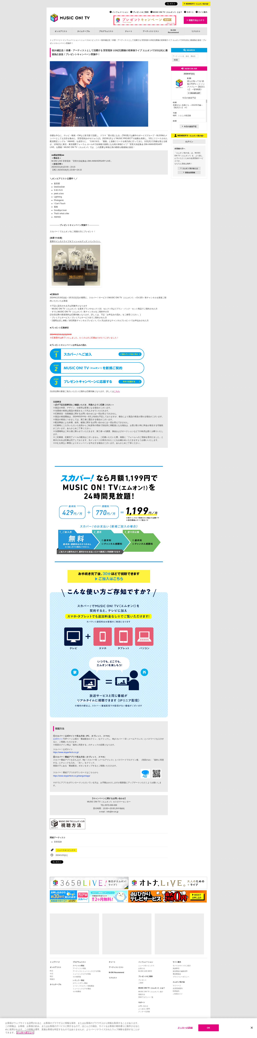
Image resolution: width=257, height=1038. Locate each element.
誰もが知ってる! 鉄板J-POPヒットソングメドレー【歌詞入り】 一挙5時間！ (196, 83)
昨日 (51, 971)
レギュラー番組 (78, 980)
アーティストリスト (151, 31)
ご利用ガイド (178, 994)
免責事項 (176, 968)
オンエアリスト (61, 31)
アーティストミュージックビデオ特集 (87, 971)
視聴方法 (141, 994)
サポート (190, 12)
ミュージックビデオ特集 (82, 974)
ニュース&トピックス (146, 965)
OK (208, 1028)
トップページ (55, 40)
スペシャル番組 (78, 965)
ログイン (189, 142)
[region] (128, 1028)
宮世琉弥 (58, 842)
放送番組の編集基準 (180, 971)
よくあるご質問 (144, 1009)
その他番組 (77, 991)
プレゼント (142, 980)
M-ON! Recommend (116, 972)
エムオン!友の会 (179, 982)
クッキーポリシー (25, 1032)
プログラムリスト (106, 31)
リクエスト (195, 31)
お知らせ (141, 968)
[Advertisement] (74, 933)
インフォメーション (120, 12)
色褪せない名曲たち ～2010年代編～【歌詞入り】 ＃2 (188, 104)
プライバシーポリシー (181, 977)
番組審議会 (177, 974)
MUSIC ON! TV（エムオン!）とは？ (167, 12)
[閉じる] (251, 1027)
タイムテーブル (83, 31)
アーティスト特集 (79, 968)
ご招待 (140, 983)
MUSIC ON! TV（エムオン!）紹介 (150, 992)
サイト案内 (202, 12)
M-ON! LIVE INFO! (145, 971)
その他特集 (77, 977)
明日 (51, 976)
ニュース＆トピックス (90, 40)
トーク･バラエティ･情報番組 (83, 986)
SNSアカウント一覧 (145, 997)
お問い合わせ (143, 1006)
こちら (117, 391)
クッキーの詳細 (144, 1011)
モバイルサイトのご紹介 (182, 965)
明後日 (52, 979)
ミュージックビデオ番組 (82, 989)
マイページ (177, 985)
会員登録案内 (178, 988)
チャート (128, 31)
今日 (51, 974)
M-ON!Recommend (173, 31)
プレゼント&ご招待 (140, 12)
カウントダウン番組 (80, 983)
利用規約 (176, 991)
